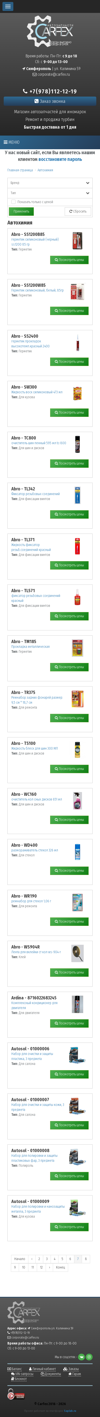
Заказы (71, 1369)
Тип (50, 193)
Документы (51, 1374)
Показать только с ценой (35, 202)
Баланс (14, 1369)
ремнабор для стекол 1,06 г (31, 901)
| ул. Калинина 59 (51, 68)
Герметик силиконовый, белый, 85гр (37, 290)
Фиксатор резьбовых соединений (35, 494)
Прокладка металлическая (30, 647)
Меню (12, 142)
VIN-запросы (22, 1374)
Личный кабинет (42, 1369)
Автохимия (45, 170)
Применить (21, 211)
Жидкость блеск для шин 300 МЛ (34, 748)
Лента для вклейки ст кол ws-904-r (36, 952)
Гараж (74, 1374)
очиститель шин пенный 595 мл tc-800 (38, 443)
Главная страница (20, 170)
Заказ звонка (50, 101)
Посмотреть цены (69, 260)
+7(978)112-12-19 (50, 91)
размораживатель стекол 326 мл (34, 850)
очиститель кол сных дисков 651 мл (36, 799)
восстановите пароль (60, 159)
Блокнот (19, 1379)
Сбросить (77, 211)
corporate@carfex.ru (51, 74)
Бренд (50, 183)
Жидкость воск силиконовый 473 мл (36, 392)
